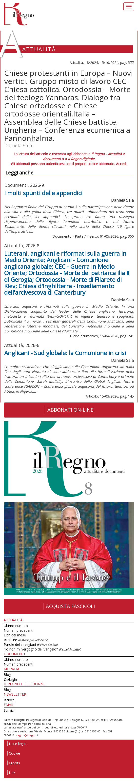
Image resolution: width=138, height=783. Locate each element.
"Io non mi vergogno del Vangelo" (42, 649)
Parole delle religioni (31, 644)
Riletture (26, 639)
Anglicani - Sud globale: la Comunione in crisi (65, 353)
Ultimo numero (16, 625)
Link (11, 772)
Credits (13, 763)
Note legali (16, 743)
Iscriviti (9, 700)
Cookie (13, 753)
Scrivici (9, 710)
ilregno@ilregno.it (27, 735)
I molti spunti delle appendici (43, 193)
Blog (7, 674)
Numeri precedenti (18, 630)
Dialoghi (10, 679)
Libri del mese (15, 635)
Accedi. (121, 163)
